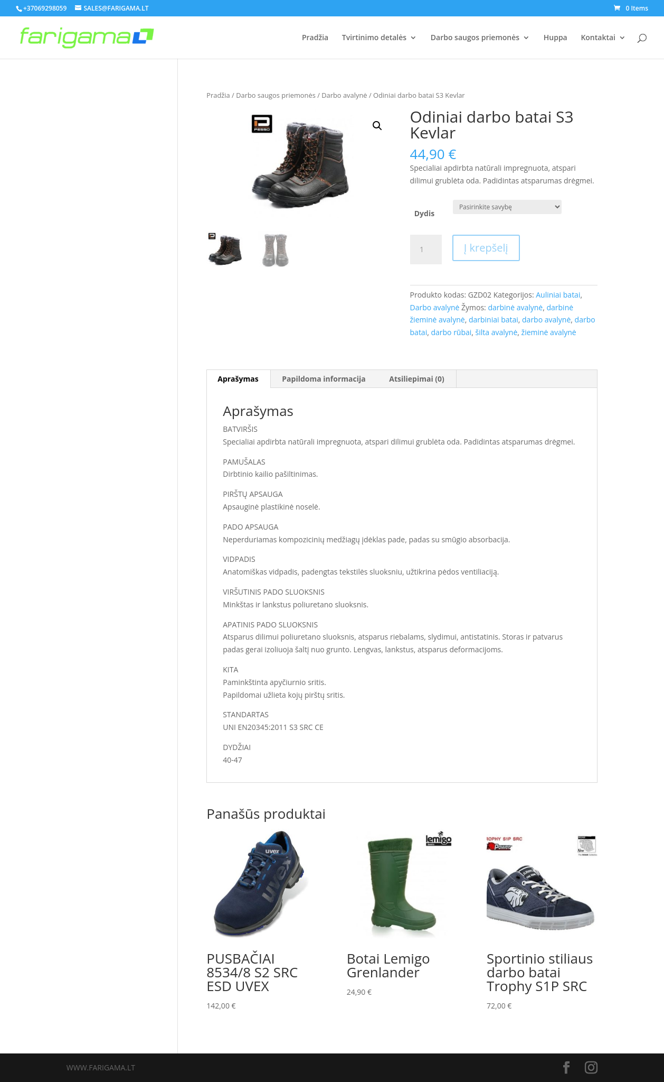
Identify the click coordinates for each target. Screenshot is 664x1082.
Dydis (424, 213)
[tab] (238, 379)
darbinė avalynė (515, 307)
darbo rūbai (451, 332)
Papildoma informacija (323, 379)
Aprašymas (237, 379)
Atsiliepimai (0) (416, 379)
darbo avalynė (546, 320)
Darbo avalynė (344, 95)
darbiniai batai (493, 320)
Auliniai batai (558, 295)
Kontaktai (598, 38)
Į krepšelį (486, 248)
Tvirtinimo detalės (374, 38)
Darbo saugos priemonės (475, 38)
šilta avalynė (497, 332)
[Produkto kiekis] (426, 249)
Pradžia (315, 38)
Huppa (555, 38)
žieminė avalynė (548, 332)
